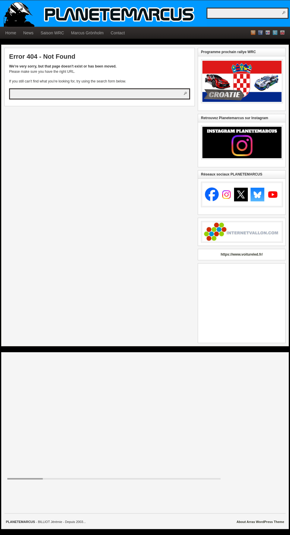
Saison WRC (52, 33)
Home (10, 33)
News (28, 33)
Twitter (275, 33)
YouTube (282, 33)
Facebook (260, 33)
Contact (118, 33)
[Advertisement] (241, 303)
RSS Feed (253, 33)
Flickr (268, 33)
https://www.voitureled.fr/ (242, 254)
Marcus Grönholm (87, 33)
